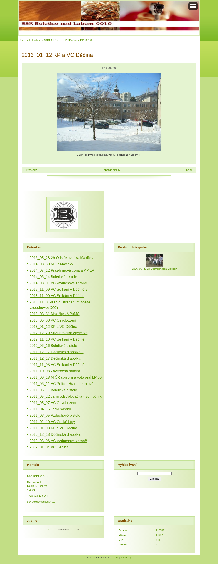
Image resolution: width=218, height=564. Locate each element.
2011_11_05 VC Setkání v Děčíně (57, 365)
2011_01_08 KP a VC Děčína (53, 428)
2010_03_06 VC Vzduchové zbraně (58, 441)
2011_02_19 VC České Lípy (52, 422)
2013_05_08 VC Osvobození (53, 320)
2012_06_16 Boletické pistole (53, 346)
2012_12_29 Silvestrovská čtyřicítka (58, 333)
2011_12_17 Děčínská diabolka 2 (57, 352)
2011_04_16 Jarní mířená (50, 409)
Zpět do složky (112, 170)
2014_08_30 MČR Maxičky (51, 264)
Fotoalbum (35, 40)
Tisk (116, 557)
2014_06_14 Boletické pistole (53, 277)
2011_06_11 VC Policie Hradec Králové (62, 384)
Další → (190, 170)
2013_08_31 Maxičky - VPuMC (55, 314)
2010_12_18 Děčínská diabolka (55, 434)
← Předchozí (30, 170)
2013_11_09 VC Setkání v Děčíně (57, 296)
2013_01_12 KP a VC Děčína (60, 40)
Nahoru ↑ (126, 557)
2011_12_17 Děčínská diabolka (55, 358)
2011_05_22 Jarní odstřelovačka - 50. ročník (66, 396)
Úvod (23, 40)
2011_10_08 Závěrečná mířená (55, 371)
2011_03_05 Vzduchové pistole (55, 415)
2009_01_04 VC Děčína (49, 447)
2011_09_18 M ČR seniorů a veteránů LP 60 (66, 377)
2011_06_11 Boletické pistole (53, 390)
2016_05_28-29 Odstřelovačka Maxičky (61, 258)
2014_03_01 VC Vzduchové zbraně (58, 283)
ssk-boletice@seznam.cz (41, 501)
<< (49, 530)
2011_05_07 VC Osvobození (53, 403)
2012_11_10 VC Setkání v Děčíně (57, 339)
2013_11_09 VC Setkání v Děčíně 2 (58, 289)
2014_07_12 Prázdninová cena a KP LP (62, 270)
